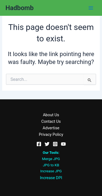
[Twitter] (47, 144)
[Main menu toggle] (91, 8)
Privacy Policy (51, 134)
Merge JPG (51, 159)
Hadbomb (19, 8)
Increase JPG (51, 171)
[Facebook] (38, 144)
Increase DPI (51, 177)
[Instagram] (55, 144)
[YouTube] (63, 144)
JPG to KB (51, 165)
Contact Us (51, 121)
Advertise (51, 127)
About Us (51, 114)
